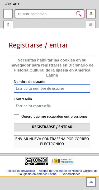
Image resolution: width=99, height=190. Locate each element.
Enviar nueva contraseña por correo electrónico (52, 141)
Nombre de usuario (29, 82)
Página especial (8, 25)
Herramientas (90, 25)
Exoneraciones (70, 173)
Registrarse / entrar (52, 127)
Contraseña (23, 99)
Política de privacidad (20, 170)
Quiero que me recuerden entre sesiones (54, 117)
